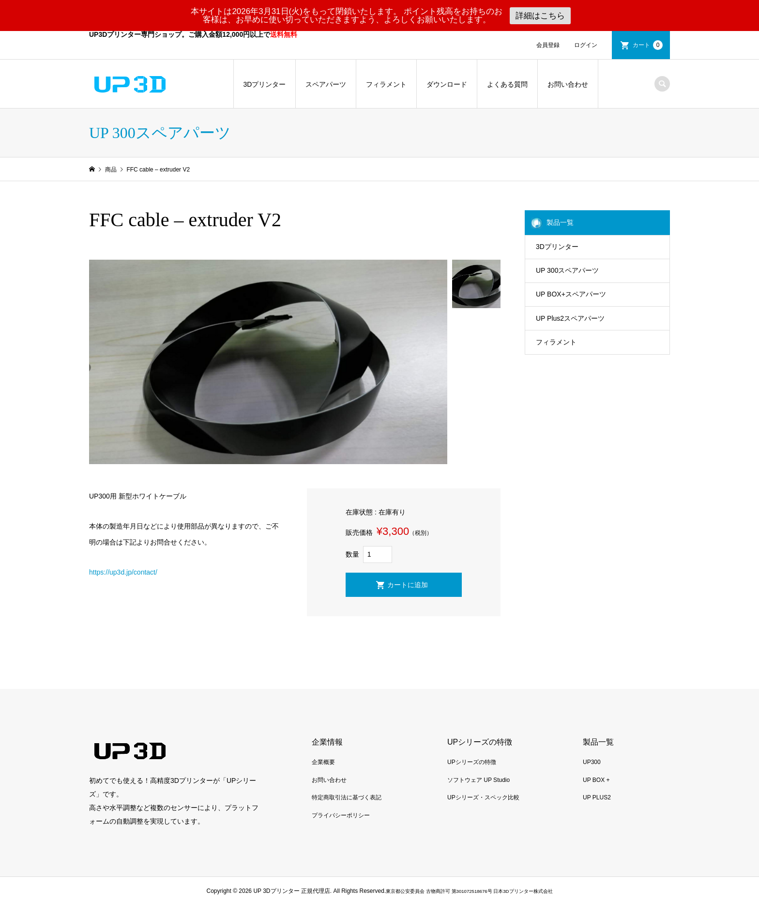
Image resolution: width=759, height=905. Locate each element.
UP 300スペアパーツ (567, 270)
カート (648, 45)
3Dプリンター (264, 84)
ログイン (585, 45)
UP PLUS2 (597, 797)
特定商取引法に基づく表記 (346, 797)
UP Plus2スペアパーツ (570, 318)
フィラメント (386, 84)
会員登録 (548, 45)
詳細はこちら (540, 15)
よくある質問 (507, 84)
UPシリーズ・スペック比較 (483, 797)
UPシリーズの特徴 (471, 762)
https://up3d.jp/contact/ (123, 572)
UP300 (592, 762)
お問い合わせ (567, 84)
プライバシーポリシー (341, 815)
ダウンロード (446, 84)
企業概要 (323, 762)
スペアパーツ (325, 84)
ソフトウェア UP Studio (478, 780)
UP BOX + (596, 780)
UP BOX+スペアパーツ (571, 294)
